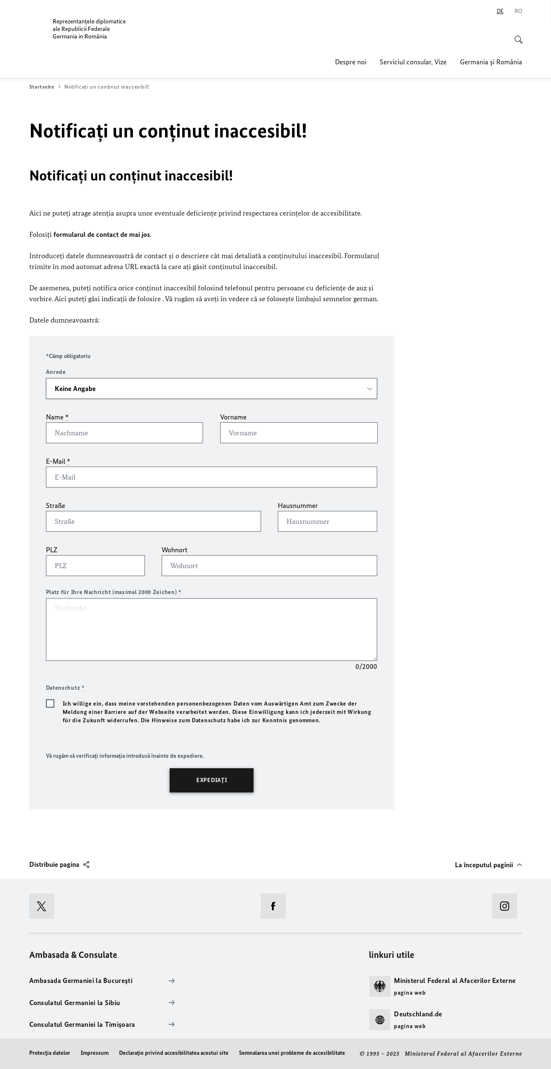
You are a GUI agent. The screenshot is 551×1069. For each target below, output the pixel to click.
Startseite (45, 87)
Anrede (56, 372)
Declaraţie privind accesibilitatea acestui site (174, 1052)
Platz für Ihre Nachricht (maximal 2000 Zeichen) (114, 592)
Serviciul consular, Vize (413, 62)
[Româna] (518, 11)
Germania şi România (491, 62)
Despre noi (350, 62)
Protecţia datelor (49, 1052)
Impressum (95, 1052)
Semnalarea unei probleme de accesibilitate (292, 1052)
